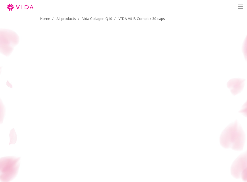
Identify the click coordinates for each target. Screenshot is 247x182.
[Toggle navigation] (240, 7)
